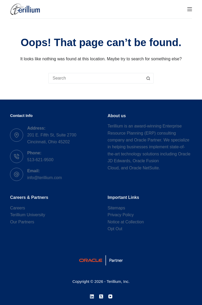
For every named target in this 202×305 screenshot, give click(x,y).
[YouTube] (110, 296)
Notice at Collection (126, 222)
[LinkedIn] (92, 296)
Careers (17, 208)
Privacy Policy (121, 215)
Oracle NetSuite (144, 168)
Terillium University (27, 215)
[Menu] (189, 9)
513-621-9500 (40, 160)
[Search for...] (95, 78)
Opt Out (115, 229)
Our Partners (22, 222)
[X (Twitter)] (101, 296)
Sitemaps (116, 208)
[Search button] (148, 78)
